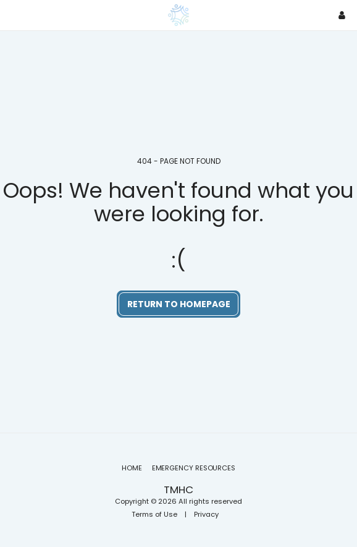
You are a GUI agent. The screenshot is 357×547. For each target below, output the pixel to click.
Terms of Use (154, 514)
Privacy (206, 514)
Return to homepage (178, 304)
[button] (13, 15)
